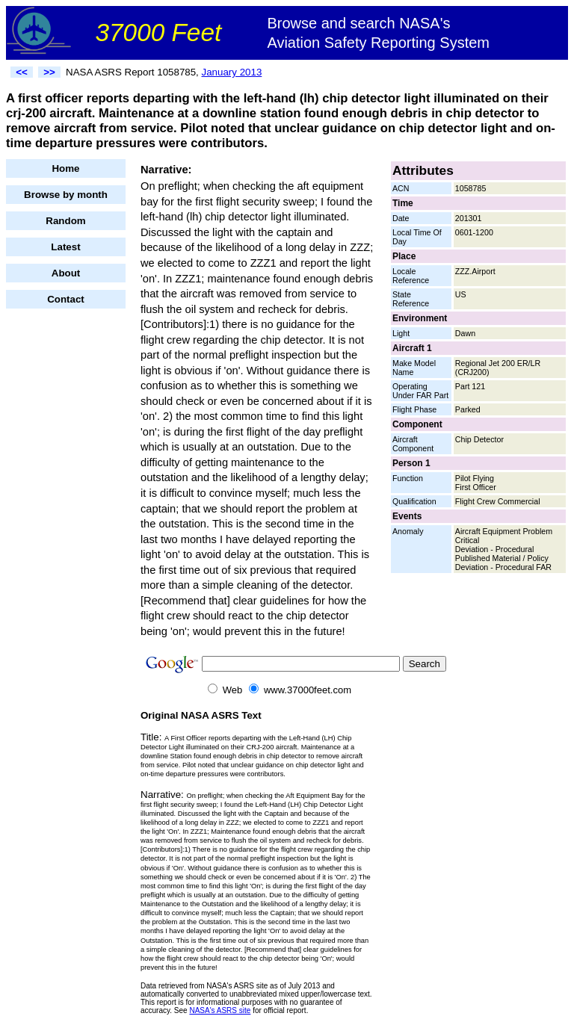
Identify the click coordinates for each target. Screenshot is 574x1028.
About (66, 273)
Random (65, 220)
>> (49, 72)
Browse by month (66, 194)
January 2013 (232, 72)
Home (65, 168)
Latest (65, 247)
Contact (65, 299)
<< (22, 72)
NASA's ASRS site (219, 1010)
